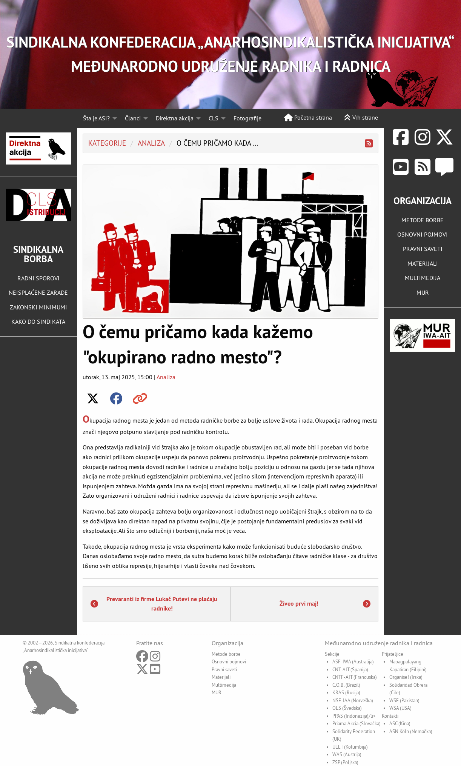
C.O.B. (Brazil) (346, 685)
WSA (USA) (400, 708)
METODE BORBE (422, 220)
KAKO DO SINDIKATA (38, 321)
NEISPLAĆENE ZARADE (38, 292)
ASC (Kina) (399, 723)
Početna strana (308, 117)
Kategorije (107, 143)
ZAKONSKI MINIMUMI (38, 307)
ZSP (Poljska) (345, 762)
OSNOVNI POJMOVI (422, 234)
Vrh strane (361, 117)
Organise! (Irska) (406, 677)
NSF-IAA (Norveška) (352, 700)
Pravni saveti (224, 669)
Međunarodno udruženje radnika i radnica (379, 643)
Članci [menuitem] (133, 118)
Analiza (166, 377)
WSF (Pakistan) (404, 700)
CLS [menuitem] (213, 118)
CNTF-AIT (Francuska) (354, 677)
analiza (151, 143)
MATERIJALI (422, 263)
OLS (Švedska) (347, 708)
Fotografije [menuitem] (247, 118)
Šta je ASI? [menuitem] (96, 118)
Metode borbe (226, 654)
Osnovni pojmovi (229, 661)
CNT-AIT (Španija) (350, 669)
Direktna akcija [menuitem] (175, 118)
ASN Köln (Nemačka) (410, 731)
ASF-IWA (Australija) (353, 661)
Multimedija (224, 685)
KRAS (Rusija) (346, 692)
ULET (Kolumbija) (350, 747)
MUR (422, 292)
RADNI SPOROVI (38, 278)
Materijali (221, 677)
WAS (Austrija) (346, 754)
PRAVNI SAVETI (423, 248)
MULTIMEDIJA (422, 277)
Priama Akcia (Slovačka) (356, 723)
